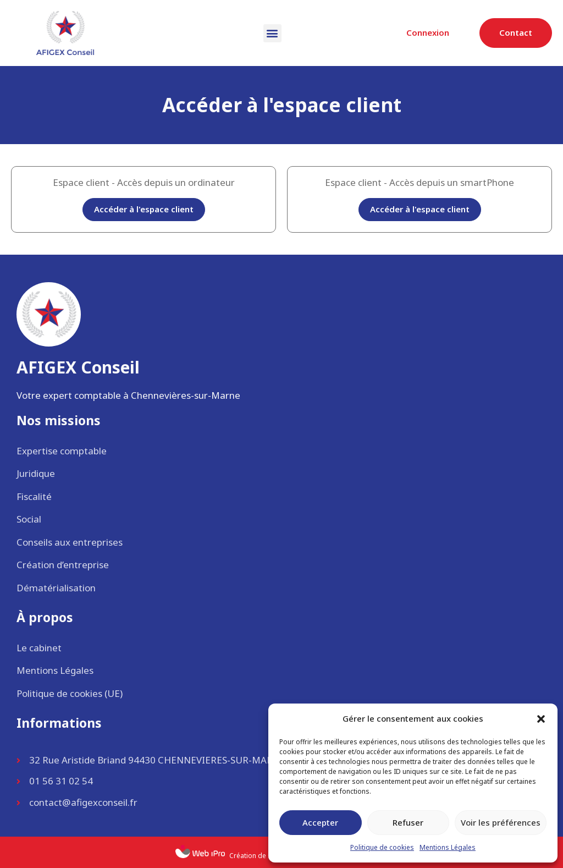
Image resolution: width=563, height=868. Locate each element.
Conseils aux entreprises (69, 542)
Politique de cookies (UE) (69, 693)
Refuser (408, 822)
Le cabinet (39, 647)
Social (28, 519)
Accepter (320, 822)
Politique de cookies (382, 847)
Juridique (35, 473)
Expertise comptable (61, 450)
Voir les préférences (500, 822)
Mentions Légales (448, 847)
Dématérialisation (56, 587)
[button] (541, 718)
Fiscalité (34, 496)
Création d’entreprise (62, 564)
